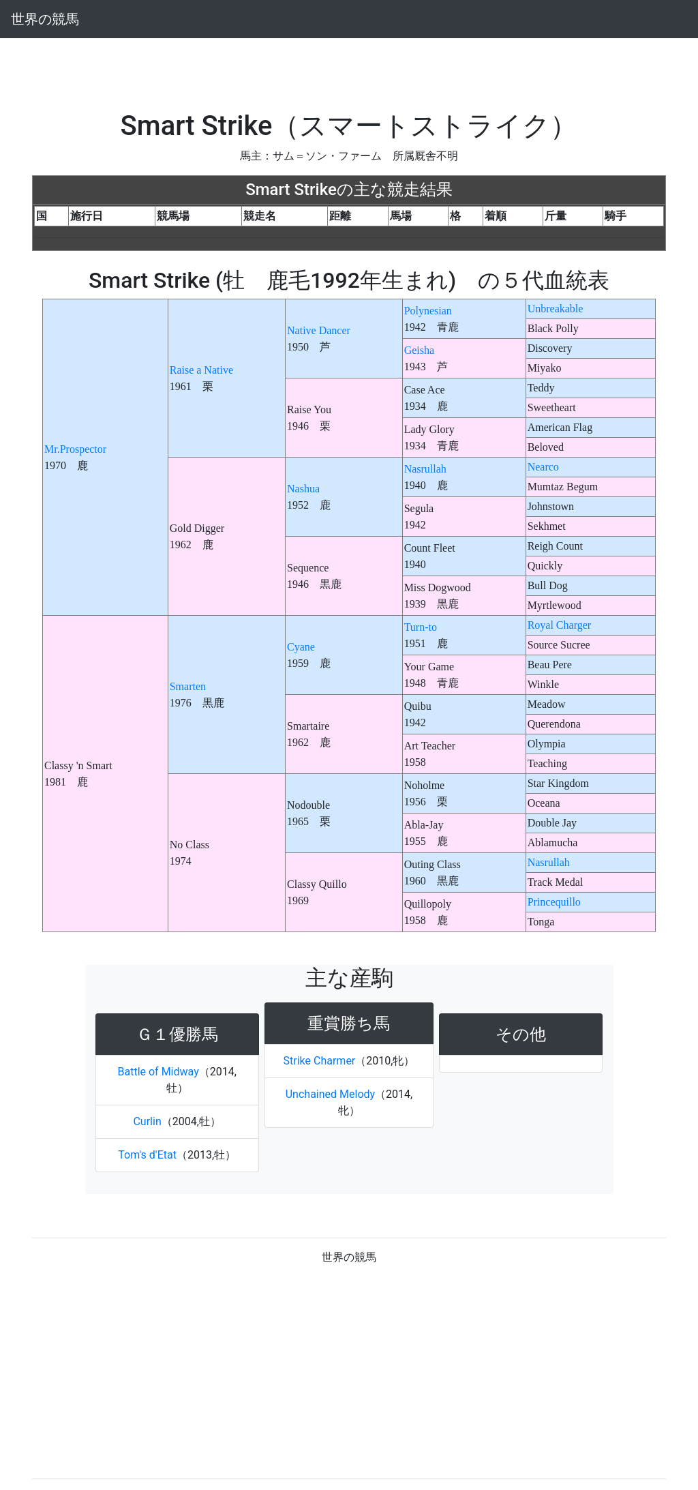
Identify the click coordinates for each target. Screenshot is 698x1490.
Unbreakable (555, 308)
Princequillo (554, 902)
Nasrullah (425, 469)
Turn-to (420, 627)
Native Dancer (318, 330)
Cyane (301, 647)
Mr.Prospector (75, 449)
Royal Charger (559, 625)
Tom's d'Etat (147, 1154)
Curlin (147, 1121)
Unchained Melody (330, 1094)
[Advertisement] (349, 69)
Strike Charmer (320, 1060)
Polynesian (428, 310)
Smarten (188, 686)
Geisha (419, 350)
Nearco (543, 467)
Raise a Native (201, 370)
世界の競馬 (45, 19)
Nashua (303, 488)
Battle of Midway (158, 1071)
